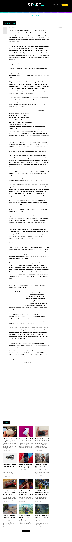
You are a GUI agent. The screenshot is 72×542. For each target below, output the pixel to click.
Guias (29, 10)
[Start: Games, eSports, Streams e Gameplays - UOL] (34, 4)
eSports (25, 10)
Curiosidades (34, 10)
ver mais (26, 531)
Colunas (43, 10)
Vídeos (39, 10)
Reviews (21, 10)
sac (54, 4)
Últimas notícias (49, 10)
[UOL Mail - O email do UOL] (56, 4)
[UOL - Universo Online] (42, 5)
